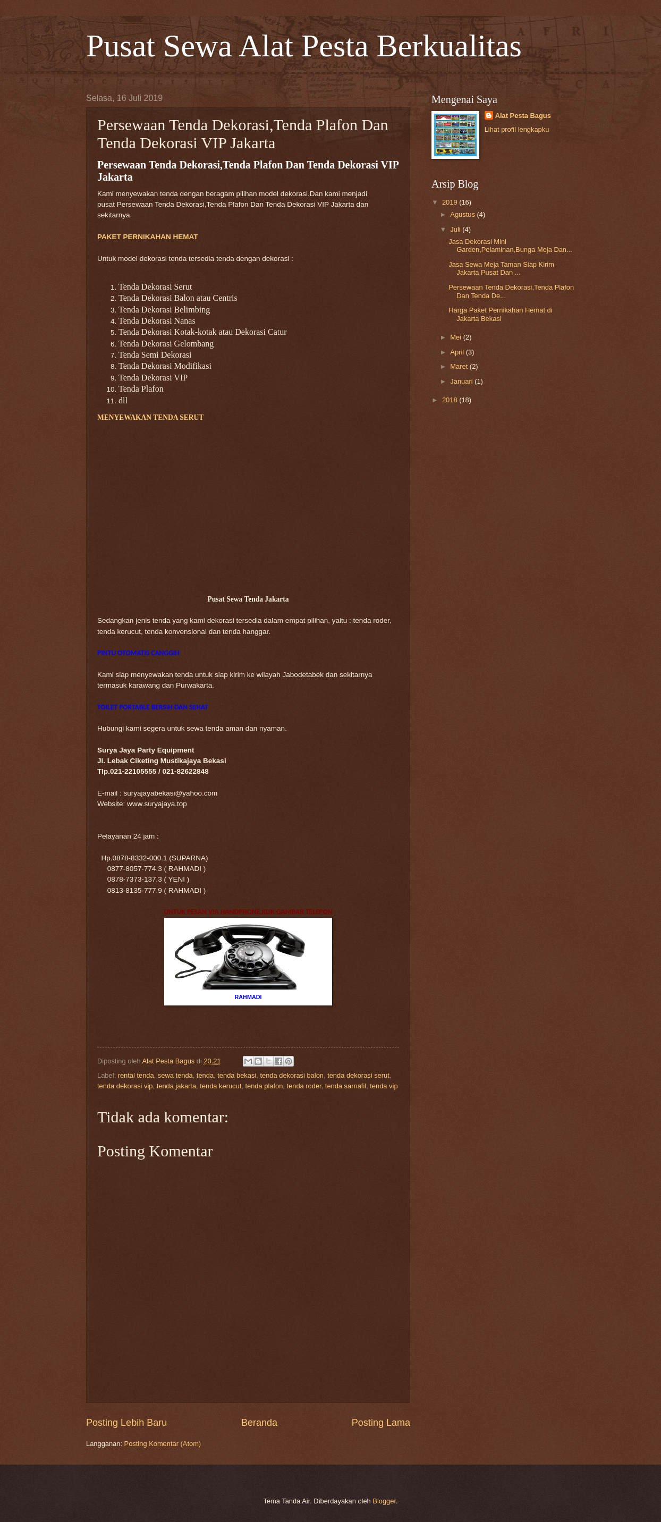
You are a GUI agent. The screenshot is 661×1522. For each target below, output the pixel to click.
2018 (450, 400)
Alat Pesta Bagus (523, 116)
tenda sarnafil (345, 1086)
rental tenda (136, 1075)
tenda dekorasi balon (292, 1075)
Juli (456, 229)
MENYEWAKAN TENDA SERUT (150, 417)
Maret (460, 366)
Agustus (463, 214)
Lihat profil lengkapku (517, 129)
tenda (205, 1075)
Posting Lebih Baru (126, 1422)
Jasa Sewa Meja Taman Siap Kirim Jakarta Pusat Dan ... (501, 268)
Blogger (384, 1501)
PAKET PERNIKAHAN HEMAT (147, 237)
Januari (462, 381)
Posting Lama (381, 1422)
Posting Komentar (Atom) (162, 1444)
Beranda (259, 1422)
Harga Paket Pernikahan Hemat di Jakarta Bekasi (500, 314)
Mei (456, 337)
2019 (450, 202)
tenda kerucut (220, 1086)
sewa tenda (175, 1075)
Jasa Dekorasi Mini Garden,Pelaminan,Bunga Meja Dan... (510, 245)
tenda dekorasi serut (358, 1075)
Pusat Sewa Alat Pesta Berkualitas (304, 45)
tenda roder (304, 1086)
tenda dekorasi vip (125, 1086)
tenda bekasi (236, 1075)
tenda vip (383, 1086)
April (457, 352)
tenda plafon (264, 1086)
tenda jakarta (176, 1086)
